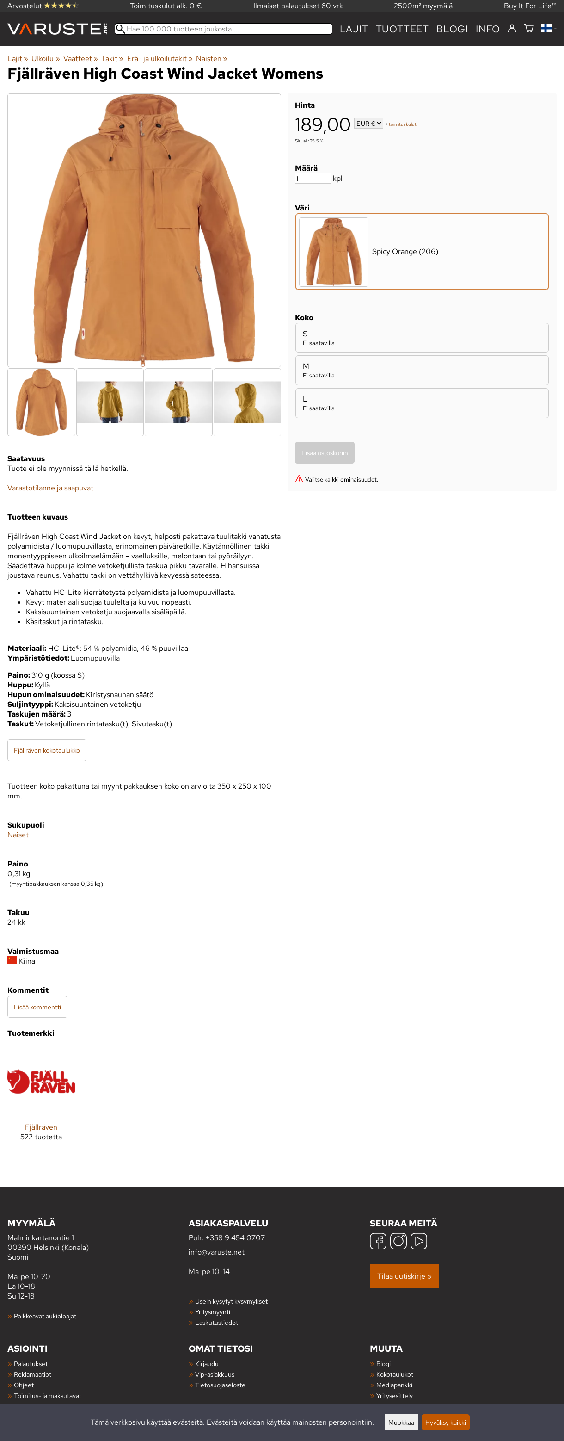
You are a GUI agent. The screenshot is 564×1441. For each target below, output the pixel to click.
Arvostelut (43, 6)
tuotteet (402, 29)
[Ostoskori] (529, 29)
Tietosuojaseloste (220, 1384)
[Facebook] (378, 1242)
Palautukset (31, 1363)
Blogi (383, 1363)
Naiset (18, 835)
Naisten (211, 58)
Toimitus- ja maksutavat (47, 1395)
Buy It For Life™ (530, 6)
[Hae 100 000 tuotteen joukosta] (223, 29)
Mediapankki (394, 1384)
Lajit (354, 29)
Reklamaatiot (32, 1374)
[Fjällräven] (41, 1102)
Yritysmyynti (212, 1311)
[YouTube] (419, 1242)
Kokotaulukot (394, 1374)
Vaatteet (80, 58)
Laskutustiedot (216, 1322)
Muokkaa (401, 1422)
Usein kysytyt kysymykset (231, 1301)
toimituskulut (403, 124)
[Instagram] (398, 1242)
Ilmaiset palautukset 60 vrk (298, 6)
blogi (452, 29)
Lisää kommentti (37, 1006)
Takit (112, 58)
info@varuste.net (217, 1252)
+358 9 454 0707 (235, 1238)
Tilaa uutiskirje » (404, 1276)
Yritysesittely (394, 1395)
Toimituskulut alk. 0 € (166, 6)
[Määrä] (313, 178)
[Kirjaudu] (512, 28)
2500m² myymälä (423, 6)
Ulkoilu (45, 58)
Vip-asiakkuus (214, 1374)
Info (488, 29)
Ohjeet (24, 1384)
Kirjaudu (207, 1363)
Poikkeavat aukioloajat (45, 1315)
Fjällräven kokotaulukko (47, 750)
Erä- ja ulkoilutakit (160, 58)
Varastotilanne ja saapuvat (50, 488)
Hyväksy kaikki (445, 1422)
